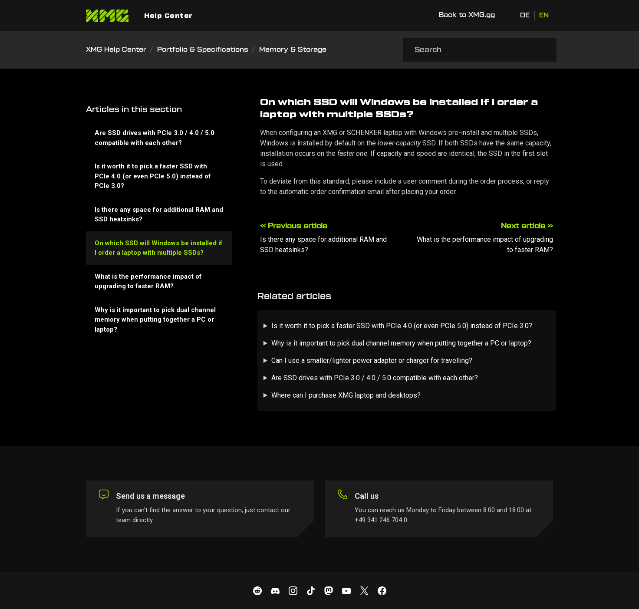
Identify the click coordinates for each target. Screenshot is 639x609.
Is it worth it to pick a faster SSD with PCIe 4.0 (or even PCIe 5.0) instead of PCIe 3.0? (401, 326)
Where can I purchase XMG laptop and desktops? (346, 395)
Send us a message (150, 495)
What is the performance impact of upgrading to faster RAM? (148, 281)
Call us (367, 495)
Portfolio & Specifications (202, 49)
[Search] (480, 50)
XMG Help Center (116, 49)
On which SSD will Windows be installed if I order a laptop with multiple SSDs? (159, 248)
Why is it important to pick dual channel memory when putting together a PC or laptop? (401, 343)
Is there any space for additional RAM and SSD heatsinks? (159, 215)
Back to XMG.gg (467, 15)
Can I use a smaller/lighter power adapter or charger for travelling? (371, 360)
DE (525, 15)
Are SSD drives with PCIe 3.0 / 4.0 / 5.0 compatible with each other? (374, 378)
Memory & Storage (292, 49)
